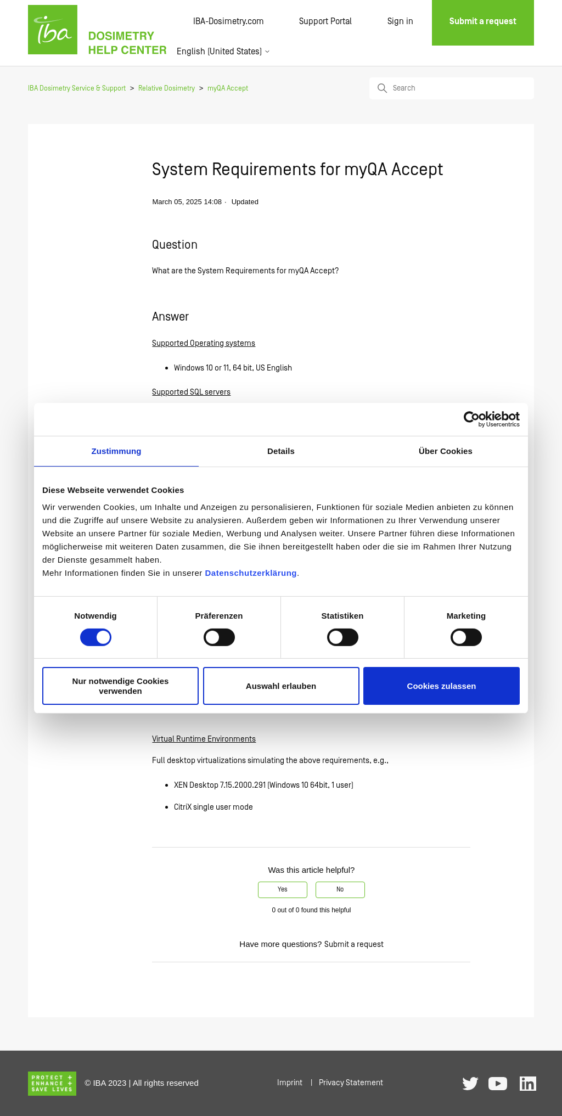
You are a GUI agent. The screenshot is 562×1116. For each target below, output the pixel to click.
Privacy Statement (351, 1082)
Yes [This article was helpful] (283, 889)
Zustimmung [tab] (117, 450)
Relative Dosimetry (166, 89)
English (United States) (224, 52)
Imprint (289, 1082)
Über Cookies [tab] (446, 450)
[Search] (451, 88)
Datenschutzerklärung (251, 572)
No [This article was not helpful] (340, 889)
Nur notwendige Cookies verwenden (120, 685)
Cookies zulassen (441, 686)
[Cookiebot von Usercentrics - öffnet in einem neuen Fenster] (472, 419)
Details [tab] (281, 450)
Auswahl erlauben (281, 686)
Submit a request (354, 944)
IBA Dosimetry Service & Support (77, 89)
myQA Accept (227, 89)
